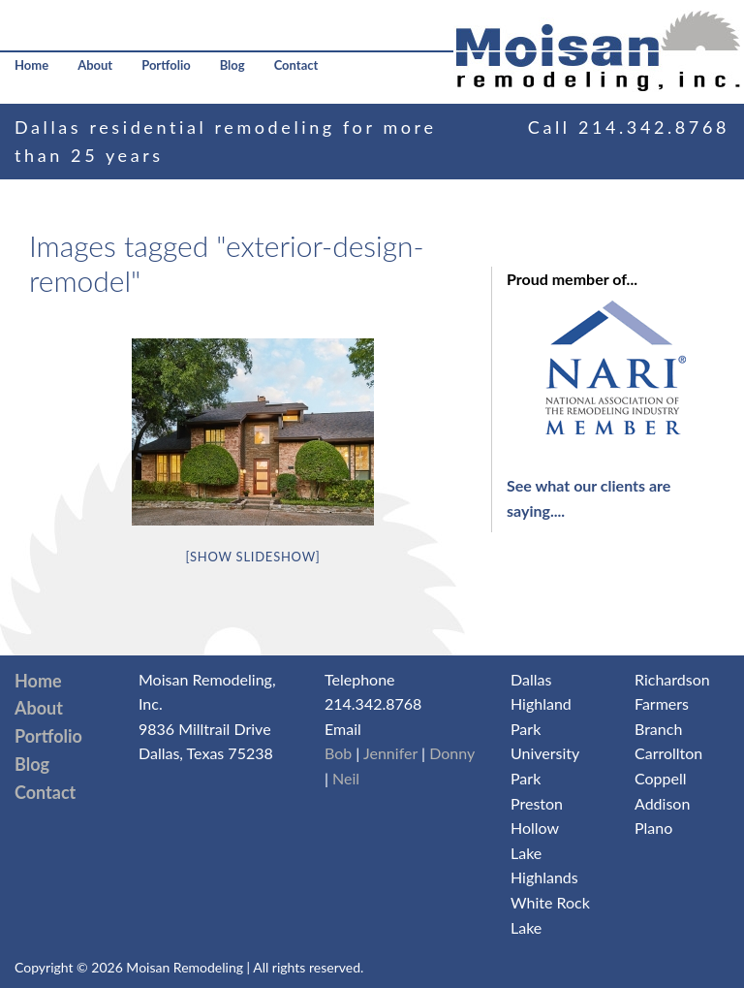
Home (31, 65)
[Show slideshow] (252, 556)
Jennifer (390, 753)
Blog (232, 65)
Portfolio (166, 65)
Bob (338, 753)
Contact (296, 65)
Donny (452, 753)
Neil (345, 778)
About (95, 65)
